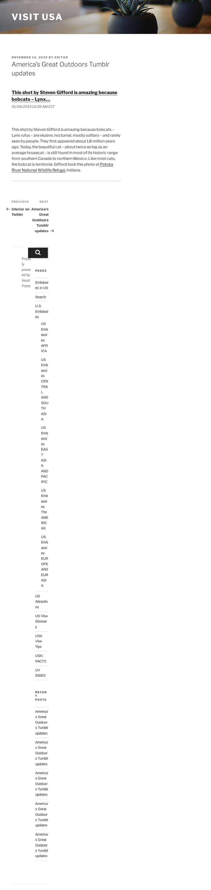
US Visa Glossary (41, 621)
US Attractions (41, 601)
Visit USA (37, 17)
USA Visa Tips (38, 641)
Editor (61, 57)
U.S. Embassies (41, 311)
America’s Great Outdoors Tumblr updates (41, 722)
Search (40, 297)
